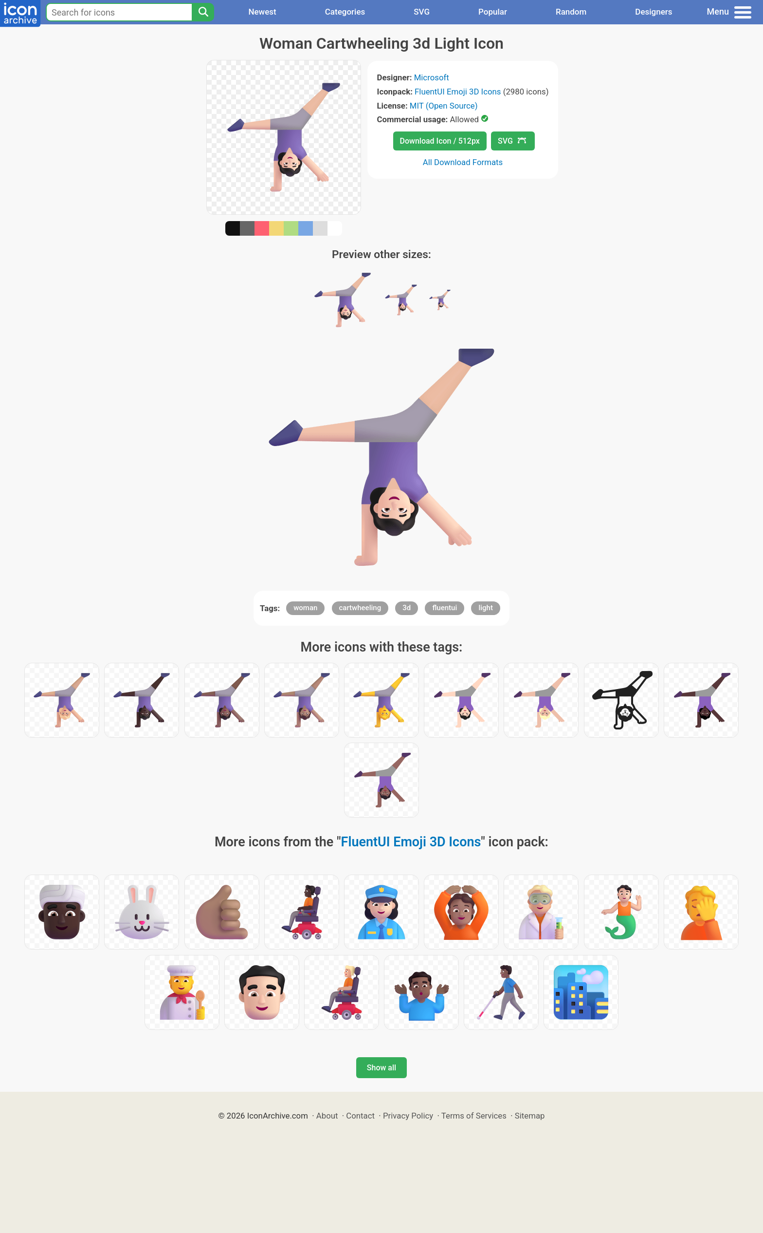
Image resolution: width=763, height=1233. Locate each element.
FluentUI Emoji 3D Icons (458, 91)
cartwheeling (360, 607)
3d (406, 607)
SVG (422, 12)
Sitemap (530, 1116)
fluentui (444, 607)
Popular (492, 12)
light (485, 607)
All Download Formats (463, 162)
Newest (262, 12)
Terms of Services (474, 1116)
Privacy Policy (408, 1116)
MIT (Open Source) (444, 106)
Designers (653, 12)
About (327, 1116)
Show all (381, 1067)
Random (571, 12)
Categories (345, 12)
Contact (360, 1116)
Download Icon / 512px (440, 141)
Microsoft (431, 77)
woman (305, 607)
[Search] (203, 12)
